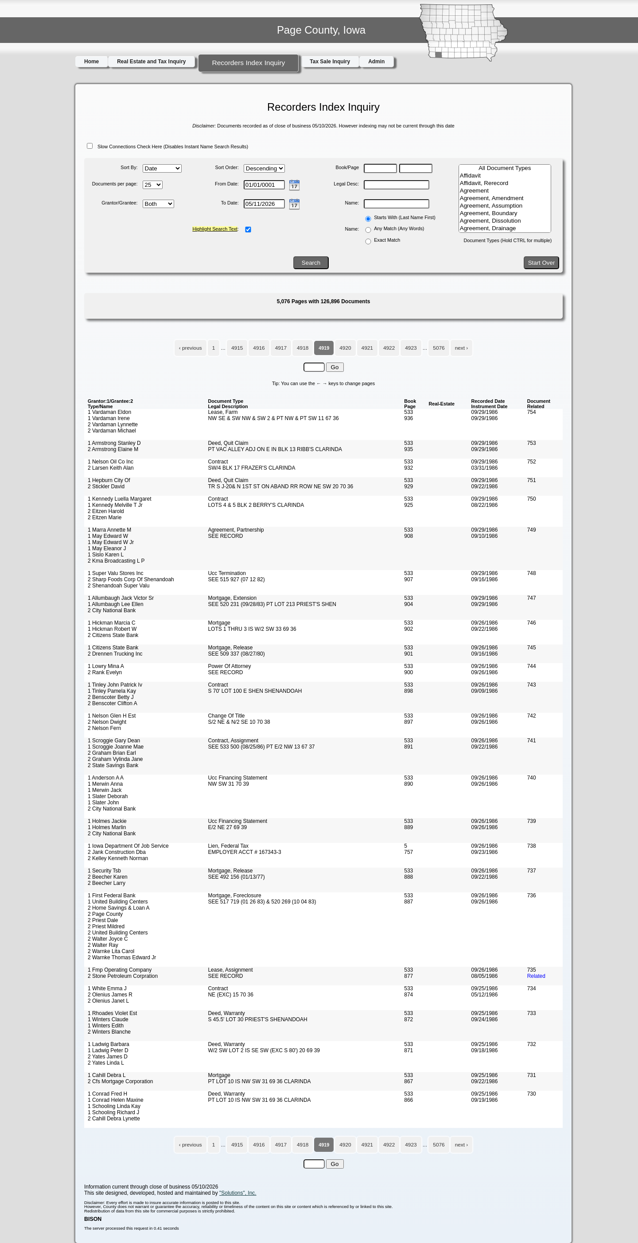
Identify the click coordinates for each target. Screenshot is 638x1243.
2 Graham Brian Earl (112, 753)
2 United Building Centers (118, 933)
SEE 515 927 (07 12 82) (236, 579)
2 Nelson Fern (104, 728)
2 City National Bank (112, 610)
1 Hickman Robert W (112, 629)
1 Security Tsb (104, 871)
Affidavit (505, 176)
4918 (302, 348)
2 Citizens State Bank (113, 635)
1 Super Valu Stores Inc (115, 573)
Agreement (505, 191)
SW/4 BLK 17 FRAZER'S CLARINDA (251, 468)
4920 (345, 348)
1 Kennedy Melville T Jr (115, 505)
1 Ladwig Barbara (108, 1044)
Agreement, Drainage (505, 228)
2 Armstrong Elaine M (113, 449)
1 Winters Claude (108, 1019)
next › (461, 348)
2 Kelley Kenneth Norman (118, 858)
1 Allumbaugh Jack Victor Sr (121, 598)
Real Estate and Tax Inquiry (151, 61)
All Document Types (505, 168)
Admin (376, 61)
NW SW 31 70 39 (228, 784)
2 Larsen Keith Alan (111, 468)
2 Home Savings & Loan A (119, 908)
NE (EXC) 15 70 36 (230, 995)
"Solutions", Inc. (238, 1193)
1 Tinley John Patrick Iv (115, 685)
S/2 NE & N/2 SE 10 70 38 (239, 722)
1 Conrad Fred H (107, 1094)
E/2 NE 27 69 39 (227, 827)
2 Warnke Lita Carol (111, 951)
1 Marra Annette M (109, 530)
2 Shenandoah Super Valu (118, 586)
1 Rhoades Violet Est (112, 1013)
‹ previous (190, 348)
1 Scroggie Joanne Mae (116, 747)
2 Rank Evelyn (105, 672)
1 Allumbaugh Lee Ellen (116, 604)
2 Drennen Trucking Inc (115, 654)
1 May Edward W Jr (111, 542)
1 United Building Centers (118, 902)
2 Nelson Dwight (107, 722)
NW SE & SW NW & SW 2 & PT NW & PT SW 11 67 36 (273, 418)
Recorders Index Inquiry (248, 62)
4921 (367, 348)
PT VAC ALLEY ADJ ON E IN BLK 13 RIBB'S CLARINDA (275, 449)
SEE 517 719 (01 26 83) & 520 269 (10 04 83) (262, 902)
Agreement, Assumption (505, 206)
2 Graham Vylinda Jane (115, 759)
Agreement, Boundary (505, 213)
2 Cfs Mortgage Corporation (120, 1081)
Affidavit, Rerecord (505, 183)
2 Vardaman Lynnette (113, 424)
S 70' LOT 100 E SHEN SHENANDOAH (255, 691)
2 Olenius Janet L (108, 1001)
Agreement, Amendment (505, 198)
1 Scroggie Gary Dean (114, 740)
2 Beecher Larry (106, 883)
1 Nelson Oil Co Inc (110, 462)
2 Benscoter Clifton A (112, 703)
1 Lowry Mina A (106, 666)
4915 (237, 348)
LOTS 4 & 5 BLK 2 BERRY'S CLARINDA (256, 505)
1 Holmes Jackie (107, 821)
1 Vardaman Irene (109, 418)
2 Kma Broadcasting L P (116, 561)
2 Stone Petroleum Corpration (123, 976)
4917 (281, 348)
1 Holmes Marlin (107, 827)
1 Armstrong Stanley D (114, 443)
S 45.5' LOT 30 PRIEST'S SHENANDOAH (257, 1019)
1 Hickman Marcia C (112, 623)
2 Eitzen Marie (104, 517)
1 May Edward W (108, 536)
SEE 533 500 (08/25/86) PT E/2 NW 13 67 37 (261, 747)
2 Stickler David (106, 486)
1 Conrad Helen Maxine (116, 1100)
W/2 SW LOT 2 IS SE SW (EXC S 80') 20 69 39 (264, 1050)
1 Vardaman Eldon (109, 412)
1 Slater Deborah (108, 796)
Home (91, 61)
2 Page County (105, 914)
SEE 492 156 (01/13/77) (236, 877)
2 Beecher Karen (108, 877)
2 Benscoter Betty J (111, 697)
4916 (259, 348)
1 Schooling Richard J (113, 1112)
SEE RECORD (225, 536)
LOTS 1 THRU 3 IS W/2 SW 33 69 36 (252, 629)
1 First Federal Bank (112, 895)
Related (536, 976)
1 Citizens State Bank (113, 648)
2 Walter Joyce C (108, 939)
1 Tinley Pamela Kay (112, 691)
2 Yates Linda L (106, 1063)
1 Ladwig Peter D (108, 1050)
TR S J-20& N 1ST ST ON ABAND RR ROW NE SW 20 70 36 (280, 486)
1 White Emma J (107, 988)
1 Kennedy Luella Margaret (120, 499)
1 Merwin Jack (104, 790)
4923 (410, 348)
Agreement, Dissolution (505, 221)
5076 (438, 348)
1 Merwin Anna (105, 784)
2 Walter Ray (103, 945)
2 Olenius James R (110, 995)
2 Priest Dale (103, 920)
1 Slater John (103, 802)
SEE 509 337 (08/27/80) (236, 654)
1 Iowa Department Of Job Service (128, 846)
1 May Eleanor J (107, 548)
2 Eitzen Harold (106, 511)
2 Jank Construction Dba (117, 852)
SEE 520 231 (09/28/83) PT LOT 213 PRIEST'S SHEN (272, 604)
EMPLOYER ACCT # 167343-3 (244, 852)
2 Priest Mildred (106, 926)
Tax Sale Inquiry (330, 61)
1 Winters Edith (106, 1026)
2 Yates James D (108, 1057)
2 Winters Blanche (109, 1032)
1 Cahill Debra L (107, 1075)
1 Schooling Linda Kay (114, 1106)
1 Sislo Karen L (106, 555)
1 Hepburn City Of (109, 480)
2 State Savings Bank (113, 765)
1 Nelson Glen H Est (112, 716)
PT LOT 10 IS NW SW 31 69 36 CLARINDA (259, 1081)
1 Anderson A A (106, 778)
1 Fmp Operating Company (120, 970)
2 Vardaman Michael (112, 431)
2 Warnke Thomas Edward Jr (122, 957)
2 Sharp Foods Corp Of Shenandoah (131, 579)
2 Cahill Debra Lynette (114, 1119)
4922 (389, 348)
